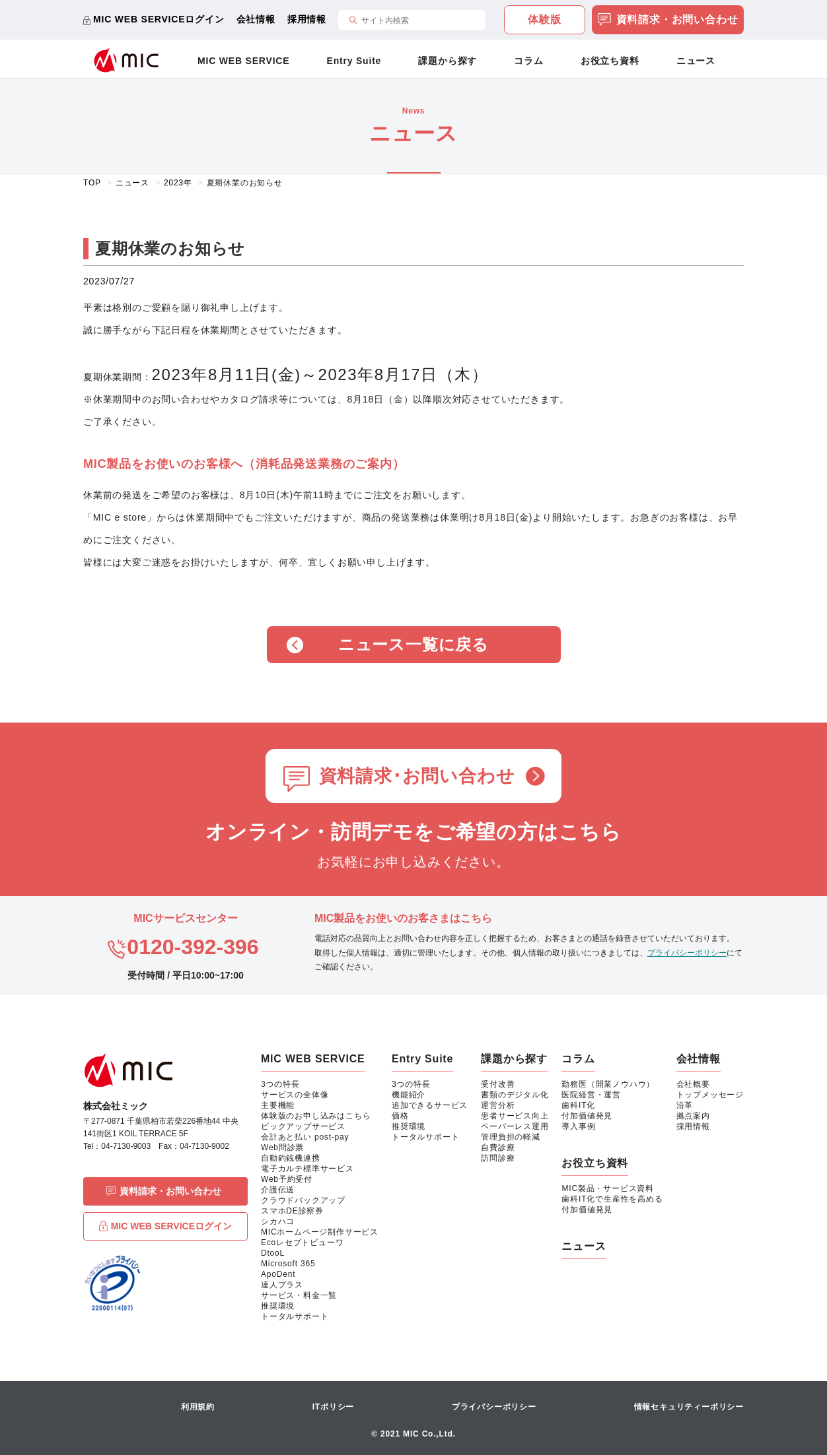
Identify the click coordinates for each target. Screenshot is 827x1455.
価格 (400, 1115)
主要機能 (278, 1105)
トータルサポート (294, 1316)
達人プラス (282, 1284)
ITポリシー (333, 1406)
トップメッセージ (710, 1094)
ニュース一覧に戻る (413, 644)
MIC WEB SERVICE (243, 60)
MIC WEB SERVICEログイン (159, 19)
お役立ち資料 (610, 60)
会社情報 (255, 19)
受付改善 (498, 1084)
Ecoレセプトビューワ (302, 1242)
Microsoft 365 (288, 1263)
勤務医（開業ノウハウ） (608, 1084)
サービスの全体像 (294, 1094)
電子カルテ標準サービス (307, 1168)
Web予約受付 (286, 1179)
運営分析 (498, 1105)
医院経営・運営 (591, 1094)
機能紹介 (408, 1094)
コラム (528, 60)
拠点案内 (693, 1115)
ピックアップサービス (303, 1126)
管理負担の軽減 (510, 1137)
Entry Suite (354, 60)
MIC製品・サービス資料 (607, 1188)
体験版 (544, 19)
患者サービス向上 (514, 1115)
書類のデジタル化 (514, 1094)
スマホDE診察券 (292, 1210)
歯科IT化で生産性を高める (612, 1199)
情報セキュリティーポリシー (689, 1406)
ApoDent (278, 1274)
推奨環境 (278, 1305)
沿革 (685, 1105)
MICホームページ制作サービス (319, 1232)
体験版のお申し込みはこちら (316, 1115)
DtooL (273, 1253)
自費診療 (498, 1147)
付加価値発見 (586, 1115)
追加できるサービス (430, 1105)
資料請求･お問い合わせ (417, 776)
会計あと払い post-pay (305, 1137)
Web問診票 (282, 1147)
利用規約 (198, 1406)
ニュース (695, 60)
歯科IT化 (578, 1105)
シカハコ (278, 1221)
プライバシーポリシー (687, 952)
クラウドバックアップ (303, 1200)
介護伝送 (278, 1189)
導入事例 (578, 1126)
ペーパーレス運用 (514, 1126)
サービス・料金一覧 (299, 1295)
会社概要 (693, 1084)
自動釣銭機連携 (290, 1158)
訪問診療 (498, 1158)
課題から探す (447, 60)
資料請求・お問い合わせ (668, 20)
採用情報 (306, 19)
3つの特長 (280, 1084)
